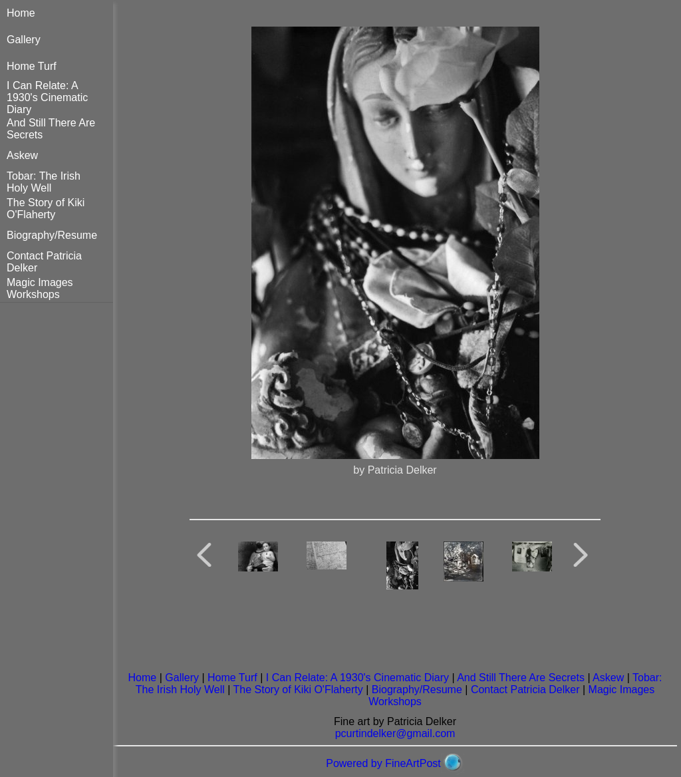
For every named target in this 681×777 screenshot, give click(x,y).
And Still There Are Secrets (521, 677)
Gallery (24, 39)
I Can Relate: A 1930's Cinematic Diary (47, 97)
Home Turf (32, 66)
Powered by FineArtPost (383, 763)
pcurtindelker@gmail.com (395, 733)
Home (21, 13)
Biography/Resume (52, 235)
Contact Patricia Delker (525, 689)
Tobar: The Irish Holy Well (43, 182)
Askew (22, 155)
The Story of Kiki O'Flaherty (45, 208)
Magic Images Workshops (40, 288)
